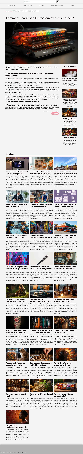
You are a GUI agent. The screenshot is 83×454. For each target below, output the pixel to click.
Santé (41, 6)
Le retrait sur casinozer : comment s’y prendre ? (69, 119)
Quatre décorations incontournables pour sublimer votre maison (40, 301)
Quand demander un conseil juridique (16, 395)
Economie (12, 6)
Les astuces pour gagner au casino (69, 138)
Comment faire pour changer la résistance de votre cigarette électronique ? (41, 332)
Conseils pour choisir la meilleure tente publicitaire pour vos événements (65, 237)
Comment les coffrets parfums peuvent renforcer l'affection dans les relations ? (40, 173)
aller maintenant (18, 80)
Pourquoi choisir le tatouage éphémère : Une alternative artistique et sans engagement (16, 332)
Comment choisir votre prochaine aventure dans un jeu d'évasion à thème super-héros (41, 237)
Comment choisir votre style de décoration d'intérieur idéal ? (65, 205)
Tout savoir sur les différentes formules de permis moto (16, 236)
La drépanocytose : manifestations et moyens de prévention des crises (16, 427)
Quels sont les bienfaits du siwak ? (41, 395)
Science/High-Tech (57, 6)
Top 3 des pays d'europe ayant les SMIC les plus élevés (40, 363)
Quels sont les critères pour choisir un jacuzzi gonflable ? (69, 80)
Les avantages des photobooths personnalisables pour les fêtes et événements (17, 268)
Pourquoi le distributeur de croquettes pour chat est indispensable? (15, 364)
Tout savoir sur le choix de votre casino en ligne (69, 100)
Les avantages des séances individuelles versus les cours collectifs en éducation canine (16, 301)
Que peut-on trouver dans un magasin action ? (64, 331)
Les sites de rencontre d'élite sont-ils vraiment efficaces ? (64, 300)
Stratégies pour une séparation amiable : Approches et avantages (17, 206)
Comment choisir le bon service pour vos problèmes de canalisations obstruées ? (41, 206)
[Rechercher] (40, 1)
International (27, 6)
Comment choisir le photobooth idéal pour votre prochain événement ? (17, 173)
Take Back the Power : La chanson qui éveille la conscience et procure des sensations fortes (63, 365)
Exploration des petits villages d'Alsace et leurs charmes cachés (65, 172)
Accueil (6, 11)
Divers (72, 6)
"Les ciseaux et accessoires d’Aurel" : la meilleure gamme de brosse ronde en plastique (41, 268)
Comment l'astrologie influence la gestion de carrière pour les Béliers (65, 268)
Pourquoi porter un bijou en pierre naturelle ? (63, 395)
